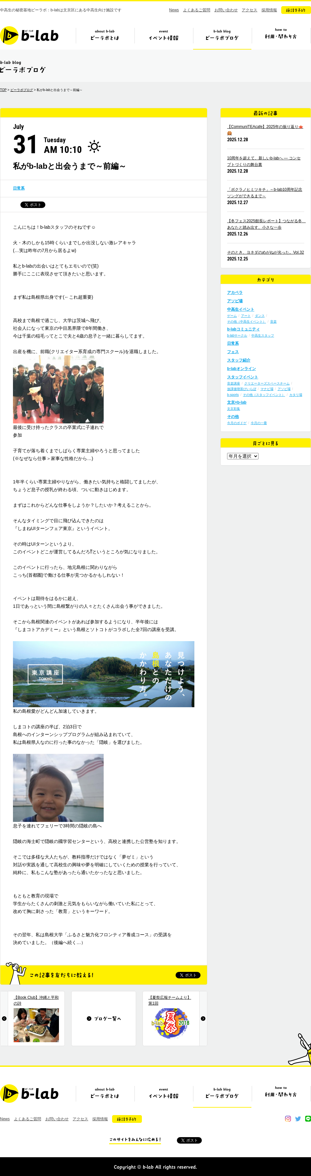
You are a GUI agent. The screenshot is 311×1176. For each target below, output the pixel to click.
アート (246, 315)
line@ (308, 1119)
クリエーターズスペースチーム (267, 383)
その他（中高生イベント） (246, 321)
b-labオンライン (241, 368)
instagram (288, 1119)
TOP (3, 90)
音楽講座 (233, 383)
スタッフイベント (242, 377)
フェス (233, 352)
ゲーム (232, 315)
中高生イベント (240, 309)
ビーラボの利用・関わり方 (281, 38)
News (174, 10)
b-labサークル (237, 335)
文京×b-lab (237, 402)
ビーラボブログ (222, 38)
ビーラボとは (105, 38)
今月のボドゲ (237, 423)
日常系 (19, 188)
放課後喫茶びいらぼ (241, 389)
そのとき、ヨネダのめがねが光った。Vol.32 (265, 252)
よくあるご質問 (196, 10)
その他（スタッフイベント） (264, 395)
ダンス (260, 315)
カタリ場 (295, 395)
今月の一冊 (259, 423)
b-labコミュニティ (243, 329)
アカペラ (235, 292)
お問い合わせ (226, 10)
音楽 (273, 321)
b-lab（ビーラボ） (29, 35)
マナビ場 (266, 389)
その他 (233, 416)
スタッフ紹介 (238, 360)
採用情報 (269, 10)
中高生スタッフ (262, 335)
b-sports (233, 395)
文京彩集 (233, 408)
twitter (298, 1119)
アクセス (249, 10)
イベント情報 (163, 38)
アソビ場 (235, 301)
